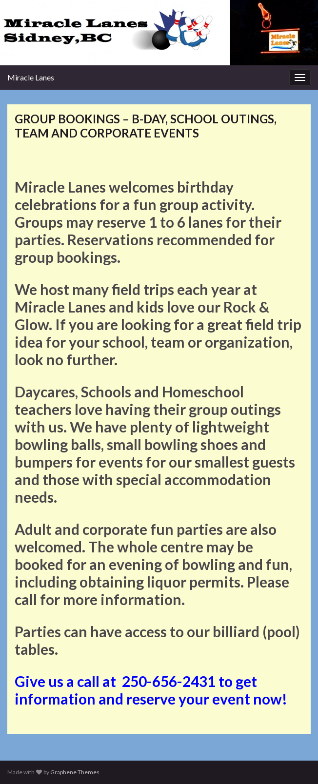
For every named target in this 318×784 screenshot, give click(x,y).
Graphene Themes (74, 772)
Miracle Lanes (30, 77)
